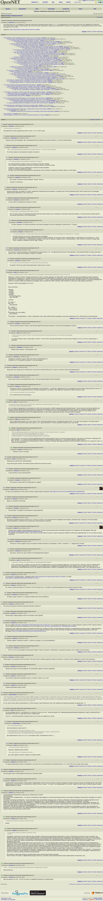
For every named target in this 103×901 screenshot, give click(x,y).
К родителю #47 (83, 351)
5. (1, 655)
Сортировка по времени (95, 119)
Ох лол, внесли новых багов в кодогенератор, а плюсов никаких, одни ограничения (24, 98)
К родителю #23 (83, 766)
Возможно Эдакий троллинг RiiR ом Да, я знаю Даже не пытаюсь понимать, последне (34, 101)
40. (2, 769)
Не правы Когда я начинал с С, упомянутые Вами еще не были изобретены (29, 82)
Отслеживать (99, 17)
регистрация (91, 0)
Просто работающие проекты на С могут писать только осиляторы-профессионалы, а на (38, 63)
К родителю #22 (83, 523)
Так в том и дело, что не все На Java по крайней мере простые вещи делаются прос (40, 64)
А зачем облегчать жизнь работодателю (23, 68)
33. (8, 258)
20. (8, 384)
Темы (92, 884)
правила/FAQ (22, 8)
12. (8, 207)
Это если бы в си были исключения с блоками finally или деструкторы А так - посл (34, 49)
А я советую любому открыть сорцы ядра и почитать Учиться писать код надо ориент (41, 54)
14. (4, 674)
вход (87, 0)
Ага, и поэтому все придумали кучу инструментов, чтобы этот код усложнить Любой (34, 61)
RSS (95, 8)
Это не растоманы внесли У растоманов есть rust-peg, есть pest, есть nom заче (26, 99)
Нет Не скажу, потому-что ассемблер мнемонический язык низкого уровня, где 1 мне (37, 46)
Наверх (89, 132)
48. (6, 515)
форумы (8, 8)
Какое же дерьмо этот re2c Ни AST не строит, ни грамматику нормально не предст (24, 114)
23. (2, 692)
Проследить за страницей (8, 899)
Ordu (55, 52)
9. (6, 198)
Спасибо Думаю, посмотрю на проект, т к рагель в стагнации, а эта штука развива (30, 88)
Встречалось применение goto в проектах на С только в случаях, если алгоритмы (30, 74)
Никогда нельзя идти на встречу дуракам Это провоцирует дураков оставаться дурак (28, 93)
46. (8, 175)
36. (4, 708)
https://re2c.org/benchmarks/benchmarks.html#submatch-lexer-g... (29, 631)
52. (10, 345)
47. (8, 321)
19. (4, 620)
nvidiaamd (45, 55)
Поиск (75, 2)
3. (5, 145)
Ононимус (52, 39)
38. (4, 760)
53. (8, 539)
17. (4, 611)
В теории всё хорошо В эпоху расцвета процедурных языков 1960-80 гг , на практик (37, 60)
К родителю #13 (83, 414)
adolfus (49, 108)
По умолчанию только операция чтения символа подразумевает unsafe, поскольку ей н (28, 106)
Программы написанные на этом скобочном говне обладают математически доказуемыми (32, 111)
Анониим (66, 47)
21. (6, 636)
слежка (80, 8)
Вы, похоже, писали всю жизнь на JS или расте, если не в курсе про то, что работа (27, 81)
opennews (11, 22)
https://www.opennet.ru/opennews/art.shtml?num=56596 (25, 29)
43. (7, 468)
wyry (56, 61)
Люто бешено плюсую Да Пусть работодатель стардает (30, 69)
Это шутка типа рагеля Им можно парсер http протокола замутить (20, 84)
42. (11, 229)
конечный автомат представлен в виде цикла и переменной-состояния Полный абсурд (25, 108)
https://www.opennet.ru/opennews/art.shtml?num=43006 (50, 576)
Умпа (55, 66)
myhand (42, 40)
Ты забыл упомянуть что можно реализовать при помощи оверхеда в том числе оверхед (41, 47)
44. (4, 572)
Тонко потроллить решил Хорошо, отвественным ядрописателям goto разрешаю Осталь (38, 53)
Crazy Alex (57, 49)
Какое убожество (8, 113)
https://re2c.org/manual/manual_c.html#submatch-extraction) (60, 626)
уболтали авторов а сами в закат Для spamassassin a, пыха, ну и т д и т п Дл (29, 100)
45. (7, 354)
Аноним (44, 37)
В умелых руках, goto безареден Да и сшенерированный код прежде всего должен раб (28, 39)
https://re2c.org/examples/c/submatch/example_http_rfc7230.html (32, 624)
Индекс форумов (87, 884)
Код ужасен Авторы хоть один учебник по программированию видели (34, 77)
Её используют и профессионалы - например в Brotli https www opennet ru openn (26, 80)
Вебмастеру (99, 899)
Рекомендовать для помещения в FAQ (76, 884)
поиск (36, 8)
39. (7, 743)
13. (6, 365)
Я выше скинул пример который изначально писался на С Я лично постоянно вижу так (35, 75)
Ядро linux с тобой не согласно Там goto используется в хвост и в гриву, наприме (33, 52)
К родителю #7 (83, 255)
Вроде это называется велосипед (19, 71)
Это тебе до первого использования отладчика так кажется (25, 40)
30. (7, 248)
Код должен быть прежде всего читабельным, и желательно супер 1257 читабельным (31, 58)
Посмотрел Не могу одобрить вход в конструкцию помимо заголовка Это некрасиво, (37, 76)
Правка (89, 31)
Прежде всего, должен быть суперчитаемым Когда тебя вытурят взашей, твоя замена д (32, 66)
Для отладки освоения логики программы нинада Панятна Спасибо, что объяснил (37, 42)
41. (4, 778)
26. (6, 457)
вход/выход (66, 8)
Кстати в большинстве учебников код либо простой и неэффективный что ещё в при (40, 78)
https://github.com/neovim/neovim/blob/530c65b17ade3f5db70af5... (67, 491)
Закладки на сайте (6, 898)
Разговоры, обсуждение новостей (13, 15)
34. (7, 506)
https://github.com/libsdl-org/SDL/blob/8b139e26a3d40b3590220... (25, 531)
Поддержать (92, 899)
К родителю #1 (83, 493)
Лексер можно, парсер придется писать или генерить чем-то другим (24, 86)
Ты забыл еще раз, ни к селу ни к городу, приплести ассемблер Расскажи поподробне (44, 48)
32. (6, 496)
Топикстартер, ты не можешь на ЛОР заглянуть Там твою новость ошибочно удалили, (25, 92)
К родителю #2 (83, 194)
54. (6, 592)
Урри (62, 63)
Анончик (56, 57)
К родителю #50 (83, 555)
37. (6, 721)
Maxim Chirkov (98, 898)
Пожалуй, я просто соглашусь (30, 65)
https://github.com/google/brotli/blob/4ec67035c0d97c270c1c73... (22, 578)
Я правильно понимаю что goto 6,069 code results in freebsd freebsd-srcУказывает (33, 57)
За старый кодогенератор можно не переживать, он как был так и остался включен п (27, 102)
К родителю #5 (83, 680)
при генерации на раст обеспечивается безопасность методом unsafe (21, 105)
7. (5, 187)
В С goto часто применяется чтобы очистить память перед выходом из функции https (28, 70)
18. (4, 683)
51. (4, 583)
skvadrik (48, 87)
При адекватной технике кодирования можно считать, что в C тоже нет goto (22, 37)
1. (1, 124)
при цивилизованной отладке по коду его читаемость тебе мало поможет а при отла (34, 41)
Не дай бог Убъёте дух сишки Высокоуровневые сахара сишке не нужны (35, 51)
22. (4, 487)
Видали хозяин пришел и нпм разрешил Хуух (31, 55)
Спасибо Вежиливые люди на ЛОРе (16, 95)
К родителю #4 (83, 633)
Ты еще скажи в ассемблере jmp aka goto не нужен (26, 45)
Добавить (85, 899)
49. (10, 331)
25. (7, 645)
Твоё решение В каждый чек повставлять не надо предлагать (29, 72)
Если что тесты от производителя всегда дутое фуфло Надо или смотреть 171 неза (34, 89)
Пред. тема (96, 884)
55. (8, 548)
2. (4, 136)
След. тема (101, 884)
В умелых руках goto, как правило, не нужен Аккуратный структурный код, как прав (31, 43)
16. (7, 375)
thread (8, 110)
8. (4, 664)
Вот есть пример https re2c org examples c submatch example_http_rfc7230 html (26, 87)
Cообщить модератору (97, 31)
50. (7, 526)
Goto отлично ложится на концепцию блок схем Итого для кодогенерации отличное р (34, 59)
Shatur (51, 70)
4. (1, 602)
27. (7, 157)
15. (10, 220)
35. (7, 270)
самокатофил (48, 98)
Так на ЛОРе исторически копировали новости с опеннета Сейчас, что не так (26, 94)
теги (79, 2)
